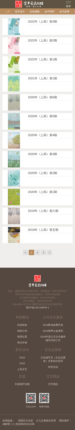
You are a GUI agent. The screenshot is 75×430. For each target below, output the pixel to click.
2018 (22, 363)
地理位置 (22, 336)
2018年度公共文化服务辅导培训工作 (53, 338)
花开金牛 (20, 11)
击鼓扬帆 (35, 11)
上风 (7, 11)
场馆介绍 (22, 330)
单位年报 (22, 342)
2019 (22, 357)
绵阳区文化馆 (25, 420)
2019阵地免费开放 (53, 324)
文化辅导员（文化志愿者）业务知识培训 (53, 359)
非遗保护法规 (22, 384)
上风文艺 (22, 369)
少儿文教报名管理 (46, 420)
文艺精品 (53, 384)
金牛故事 (64, 11)
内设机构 (22, 324)
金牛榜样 (50, 11)
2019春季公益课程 (53, 330)
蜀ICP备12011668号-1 (37, 307)
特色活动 (53, 366)
